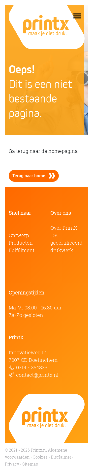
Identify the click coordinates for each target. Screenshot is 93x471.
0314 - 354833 (31, 367)
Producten (21, 242)
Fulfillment (21, 250)
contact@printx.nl (37, 375)
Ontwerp (19, 235)
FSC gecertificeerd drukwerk (66, 243)
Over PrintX (63, 227)
